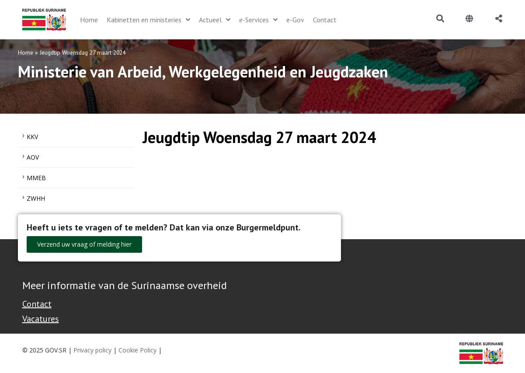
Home (25, 52)
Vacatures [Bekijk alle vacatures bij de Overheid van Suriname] (40, 318)
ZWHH (36, 198)
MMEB (36, 178)
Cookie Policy (137, 350)
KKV (32, 136)
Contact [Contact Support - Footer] (37, 304)
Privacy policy (92, 350)
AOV (33, 157)
